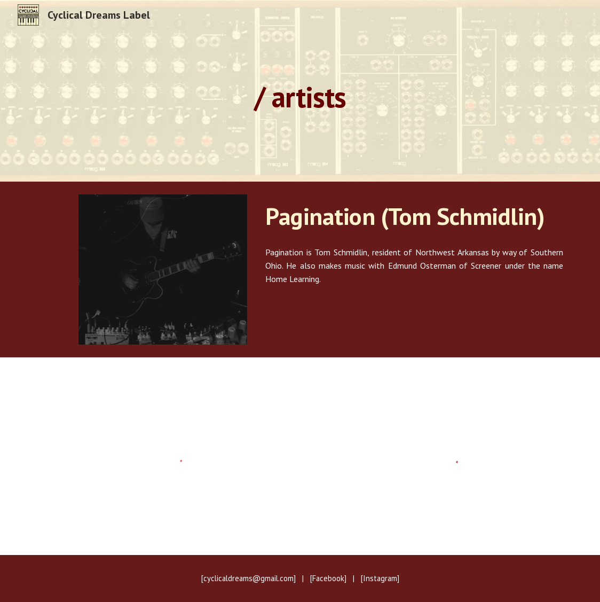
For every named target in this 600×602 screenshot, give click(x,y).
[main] (300, 91)
